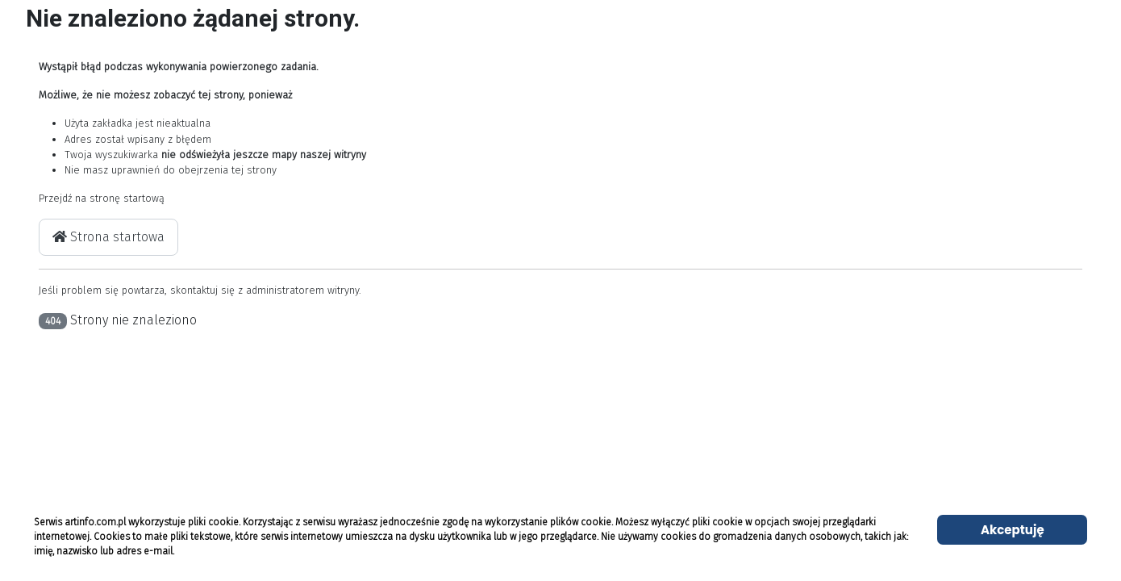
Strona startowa (108, 237)
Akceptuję (1012, 529)
